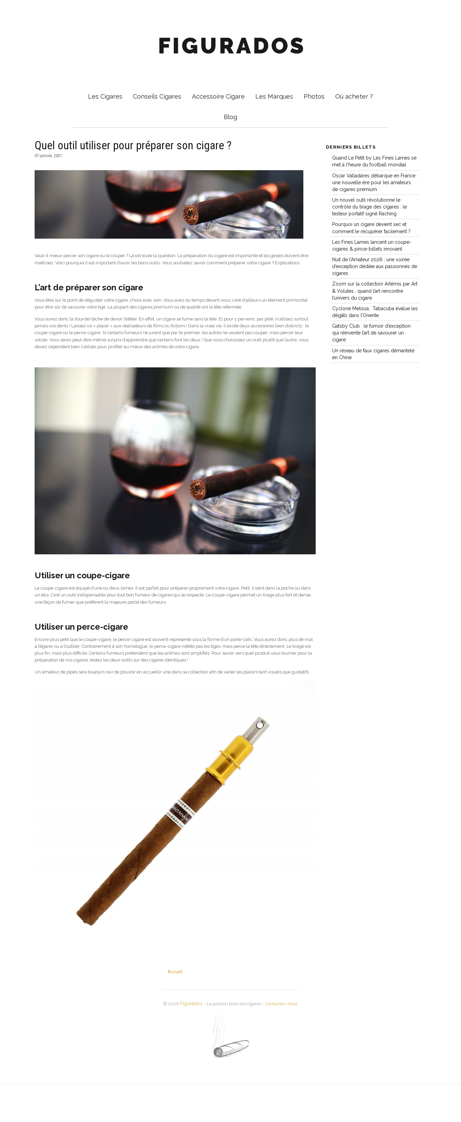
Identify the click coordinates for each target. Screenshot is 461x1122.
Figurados (186, 1042)
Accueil (175, 1010)
